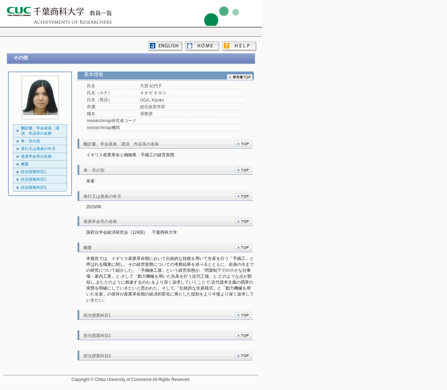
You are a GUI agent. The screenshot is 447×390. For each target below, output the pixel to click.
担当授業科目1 (33, 172)
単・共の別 (30, 141)
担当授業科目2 (33, 179)
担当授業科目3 (33, 187)
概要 (25, 164)
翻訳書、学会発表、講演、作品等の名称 (40, 130)
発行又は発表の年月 (38, 149)
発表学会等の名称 (36, 156)
